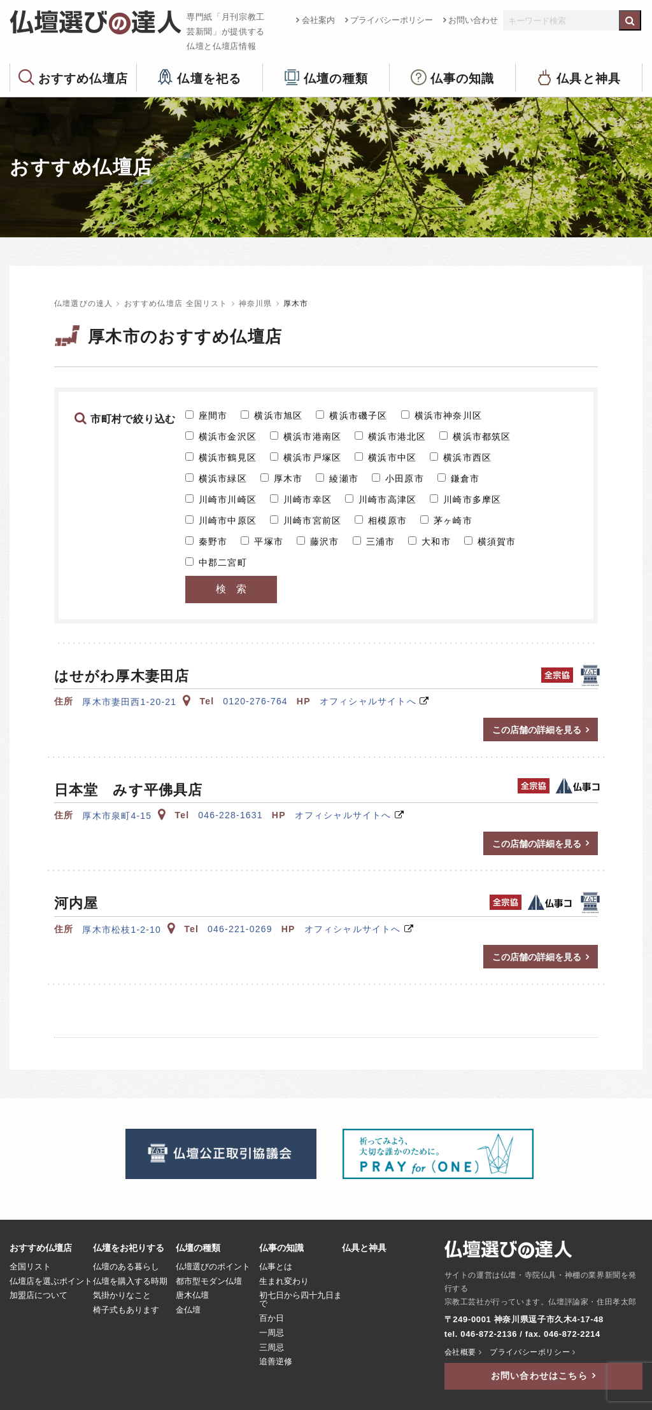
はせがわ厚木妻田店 (121, 676)
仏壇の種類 (336, 78)
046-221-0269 (240, 929)
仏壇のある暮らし (126, 1266)
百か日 (271, 1318)
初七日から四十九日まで (300, 1299)
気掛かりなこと (122, 1295)
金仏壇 (188, 1310)
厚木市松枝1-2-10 (128, 930)
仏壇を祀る (209, 78)
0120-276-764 (255, 701)
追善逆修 (275, 1361)
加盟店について (38, 1295)
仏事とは (275, 1266)
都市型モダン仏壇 (209, 1281)
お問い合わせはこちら (539, 1376)
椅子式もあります (126, 1310)
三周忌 (271, 1347)
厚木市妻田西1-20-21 (136, 702)
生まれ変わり (284, 1281)
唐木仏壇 (192, 1295)
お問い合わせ (473, 20)
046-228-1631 (230, 815)
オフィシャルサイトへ (368, 701)
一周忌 (271, 1333)
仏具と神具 (588, 78)
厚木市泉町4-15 (124, 816)
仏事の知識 (462, 78)
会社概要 (460, 1352)
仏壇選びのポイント (213, 1266)
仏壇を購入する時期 (130, 1281)
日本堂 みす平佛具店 (128, 790)
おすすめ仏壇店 (83, 78)
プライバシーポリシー (391, 20)
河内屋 (76, 903)
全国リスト (30, 1266)
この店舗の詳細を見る (536, 730)
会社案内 (318, 20)
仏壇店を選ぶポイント (51, 1281)
